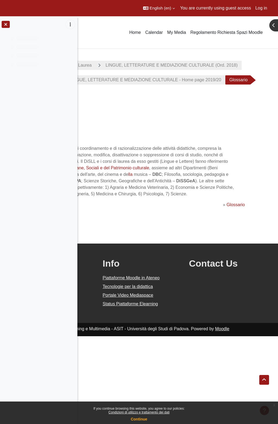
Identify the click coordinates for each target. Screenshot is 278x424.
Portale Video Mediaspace (164, 373)
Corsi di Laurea (149, 65)
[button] (159, 8)
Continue (139, 419)
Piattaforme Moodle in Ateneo (172, 342)
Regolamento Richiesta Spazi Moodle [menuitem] (226, 32)
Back (95, 157)
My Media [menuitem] (176, 32)
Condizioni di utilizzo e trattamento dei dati (139, 412)
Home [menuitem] (135, 32)
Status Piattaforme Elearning (169, 388)
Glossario (241, 266)
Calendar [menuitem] (154, 32)
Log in (261, 8)
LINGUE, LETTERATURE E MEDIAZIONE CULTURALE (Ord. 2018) (159, 79)
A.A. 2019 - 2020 (104, 65)
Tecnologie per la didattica (167, 358)
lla (170, 210)
